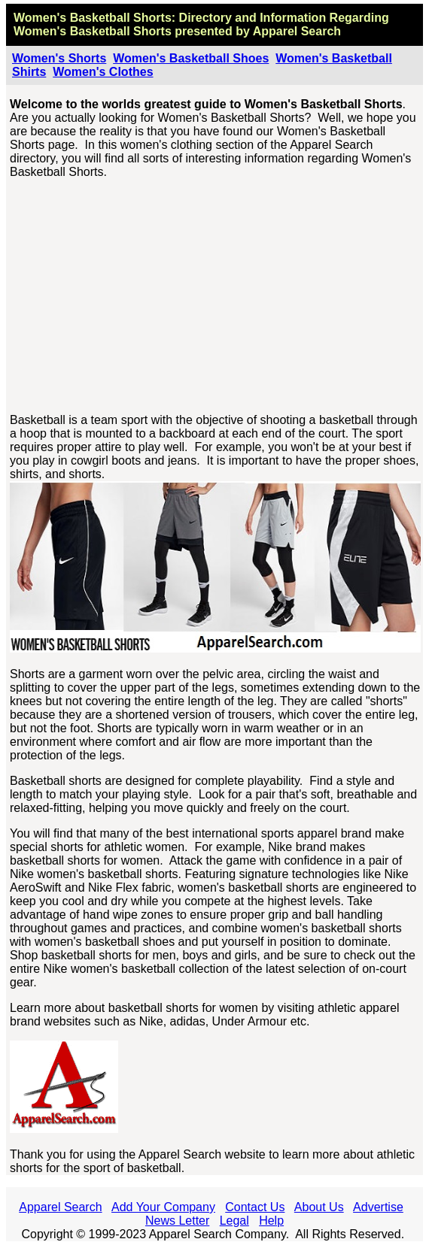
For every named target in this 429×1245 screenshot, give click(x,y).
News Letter (177, 1220)
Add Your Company (163, 1207)
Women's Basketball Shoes (191, 58)
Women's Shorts (59, 58)
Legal (234, 1220)
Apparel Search (297, 31)
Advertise (378, 1207)
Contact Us (254, 1207)
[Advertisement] (215, 296)
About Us (319, 1207)
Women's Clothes (103, 71)
